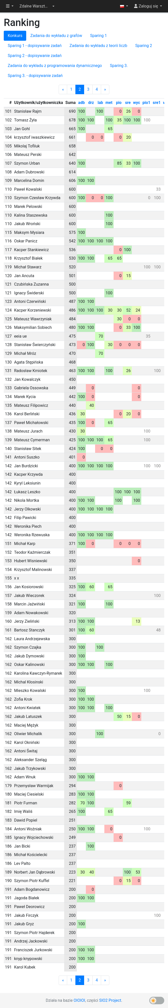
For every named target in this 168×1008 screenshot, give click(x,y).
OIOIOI (79, 1000)
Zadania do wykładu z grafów (56, 35)
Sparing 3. (119, 65)
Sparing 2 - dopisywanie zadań (35, 55)
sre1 (157, 102)
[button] (36, 6)
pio (119, 102)
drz (91, 102)
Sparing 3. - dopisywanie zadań (35, 75)
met (108, 102)
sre (128, 102)
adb (81, 102)
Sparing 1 (98, 35)
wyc (136, 102)
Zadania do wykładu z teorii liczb (98, 45)
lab (100, 102)
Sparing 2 (143, 45)
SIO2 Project (110, 1000)
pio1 (146, 102)
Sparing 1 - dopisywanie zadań (35, 45)
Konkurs (15, 35)
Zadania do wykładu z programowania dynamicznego (55, 65)
